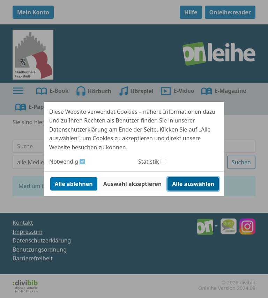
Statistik (148, 161)
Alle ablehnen (74, 184)
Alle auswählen (193, 184)
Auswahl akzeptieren (132, 184)
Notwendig (63, 161)
